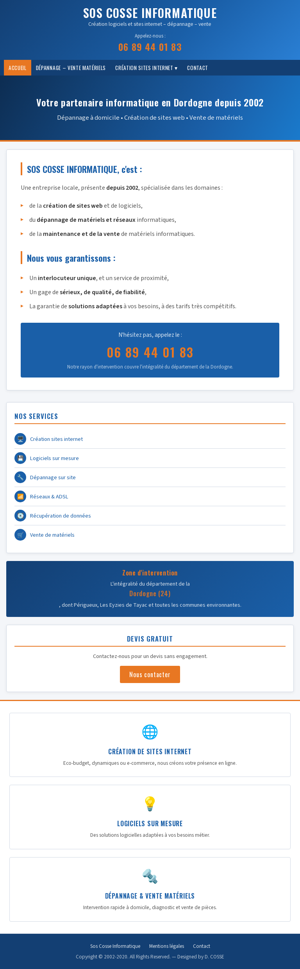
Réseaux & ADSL (41, 496)
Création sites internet (48, 439)
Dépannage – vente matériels (71, 68)
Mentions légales (166, 946)
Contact (197, 68)
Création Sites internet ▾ (146, 68)
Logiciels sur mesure (46, 458)
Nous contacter (149, 674)
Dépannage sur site (45, 477)
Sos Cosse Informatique (115, 946)
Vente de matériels (44, 535)
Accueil (18, 68)
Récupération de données (52, 515)
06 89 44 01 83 (150, 47)
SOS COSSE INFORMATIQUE (150, 13)
